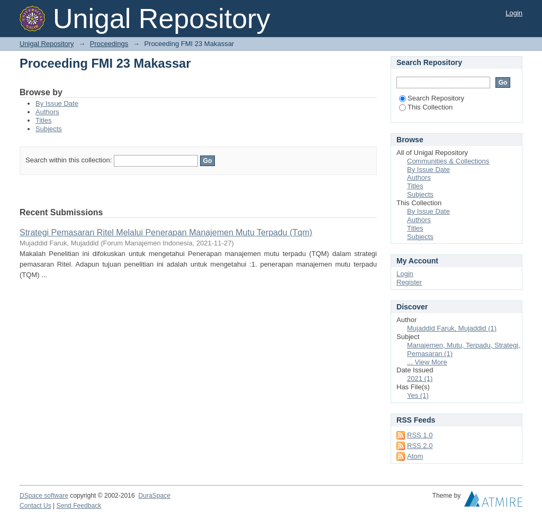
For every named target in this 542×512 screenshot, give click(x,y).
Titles (43, 120)
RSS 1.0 (419, 435)
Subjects (48, 129)
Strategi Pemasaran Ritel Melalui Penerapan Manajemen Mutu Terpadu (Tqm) (166, 232)
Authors (47, 112)
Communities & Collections (448, 161)
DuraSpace (154, 495)
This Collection (426, 107)
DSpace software (44, 495)
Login (513, 13)
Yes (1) (418, 395)
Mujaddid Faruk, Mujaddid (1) (451, 328)
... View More (427, 362)
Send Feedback (79, 505)
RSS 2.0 (419, 446)
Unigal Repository (47, 44)
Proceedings (109, 44)
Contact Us (35, 505)
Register (409, 282)
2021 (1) (419, 378)
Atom (415, 456)
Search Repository (431, 98)
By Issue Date (56, 103)
